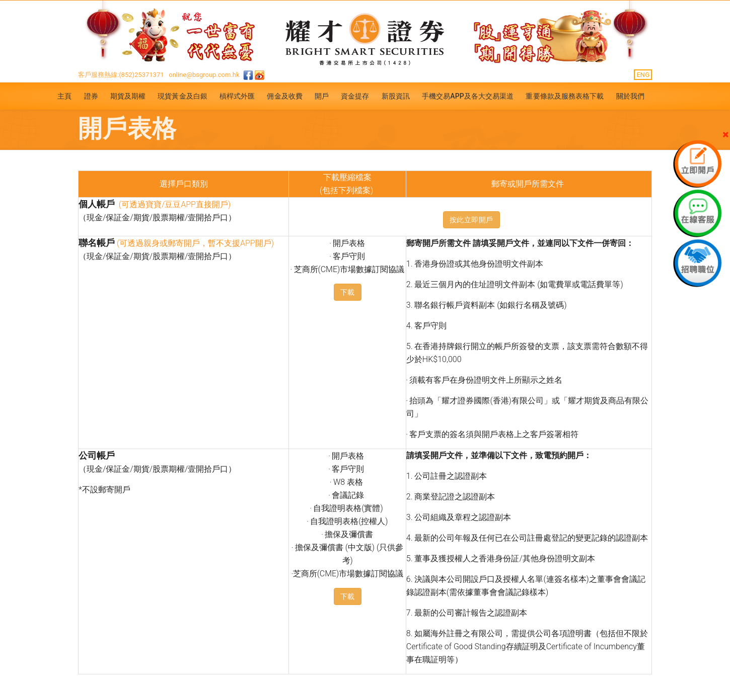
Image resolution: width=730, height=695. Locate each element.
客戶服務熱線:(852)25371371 (121, 74)
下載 (347, 292)
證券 (91, 96)
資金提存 (355, 96)
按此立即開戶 (471, 220)
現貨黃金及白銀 (182, 96)
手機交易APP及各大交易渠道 (468, 96)
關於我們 (630, 96)
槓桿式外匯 (237, 96)
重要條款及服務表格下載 (565, 96)
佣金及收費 (285, 96)
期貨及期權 (128, 96)
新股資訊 (396, 96)
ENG (642, 74)
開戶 (322, 96)
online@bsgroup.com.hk (204, 74)
